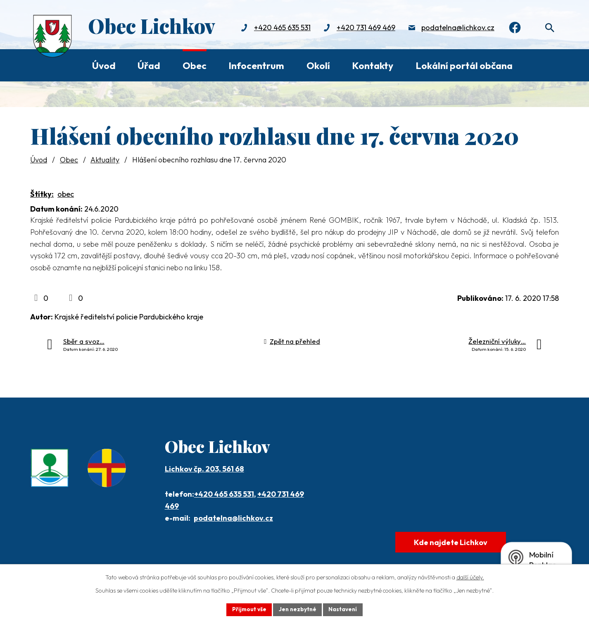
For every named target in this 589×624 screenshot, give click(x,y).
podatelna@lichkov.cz (455, 28)
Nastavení (344, 609)
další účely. (470, 577)
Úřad (149, 65)
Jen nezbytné (297, 609)
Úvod (104, 65)
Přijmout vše (247, 609)
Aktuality (104, 159)
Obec (195, 65)
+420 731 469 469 (363, 28)
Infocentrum (256, 65)
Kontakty (372, 65)
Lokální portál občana (464, 65)
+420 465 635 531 (279, 28)
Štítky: (42, 194)
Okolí (318, 65)
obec (65, 194)
